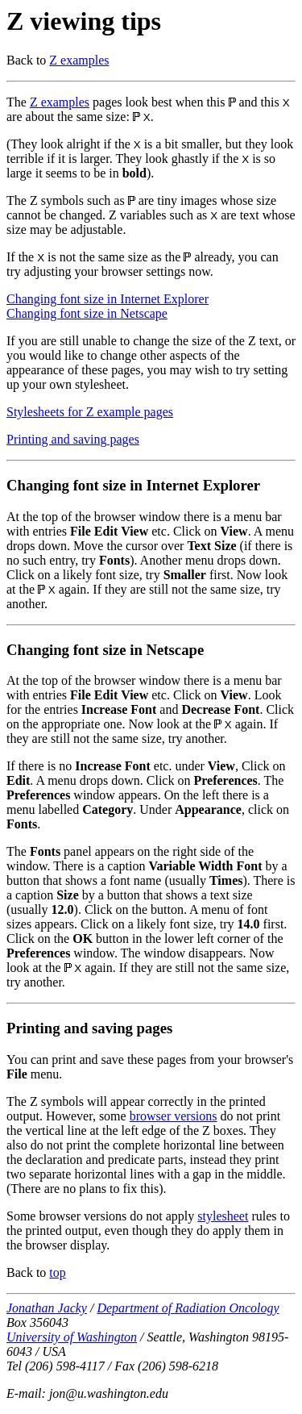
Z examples (79, 60)
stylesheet (222, 1216)
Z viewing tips (83, 20)
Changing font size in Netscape (87, 313)
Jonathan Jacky (46, 1308)
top (57, 1272)
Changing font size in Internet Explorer (107, 299)
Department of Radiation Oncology (188, 1308)
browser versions (173, 1116)
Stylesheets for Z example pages (89, 412)
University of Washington (71, 1337)
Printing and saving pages (72, 439)
